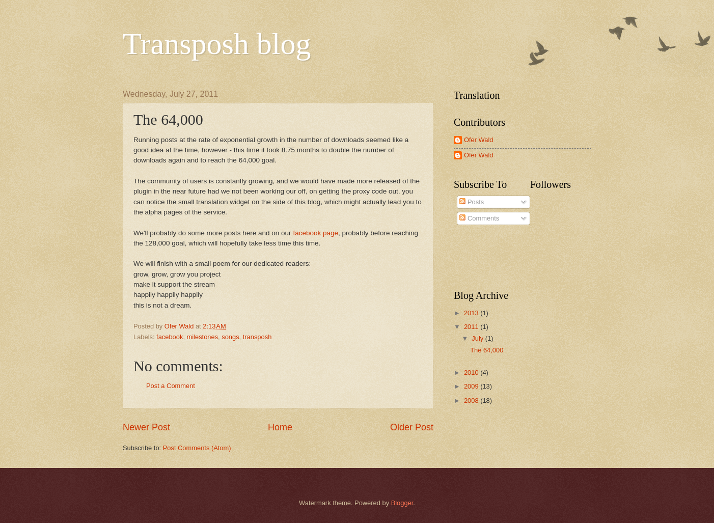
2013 (472, 313)
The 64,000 (486, 350)
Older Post (411, 427)
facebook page (315, 233)
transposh (257, 337)
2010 (472, 372)
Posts (471, 202)
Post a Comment (170, 386)
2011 (472, 327)
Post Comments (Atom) (197, 448)
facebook (169, 337)
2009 (472, 386)
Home (280, 427)
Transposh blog (217, 44)
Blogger (402, 503)
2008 (472, 400)
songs (230, 337)
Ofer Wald (478, 140)
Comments (479, 218)
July (478, 338)
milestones (202, 337)
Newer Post (146, 427)
